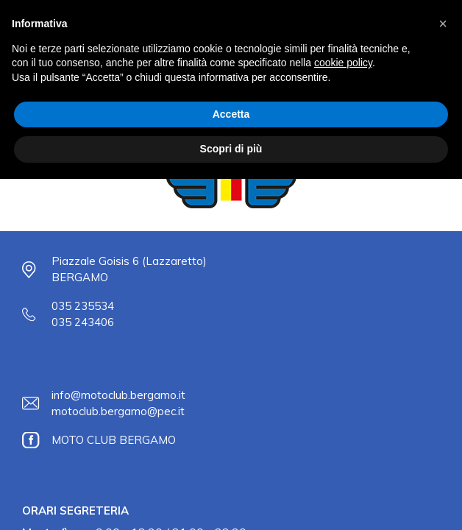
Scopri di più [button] (231, 149)
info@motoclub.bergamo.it (118, 395)
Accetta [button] (231, 114)
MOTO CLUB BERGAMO (113, 440)
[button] (443, 23)
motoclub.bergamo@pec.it (118, 411)
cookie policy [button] (343, 62)
